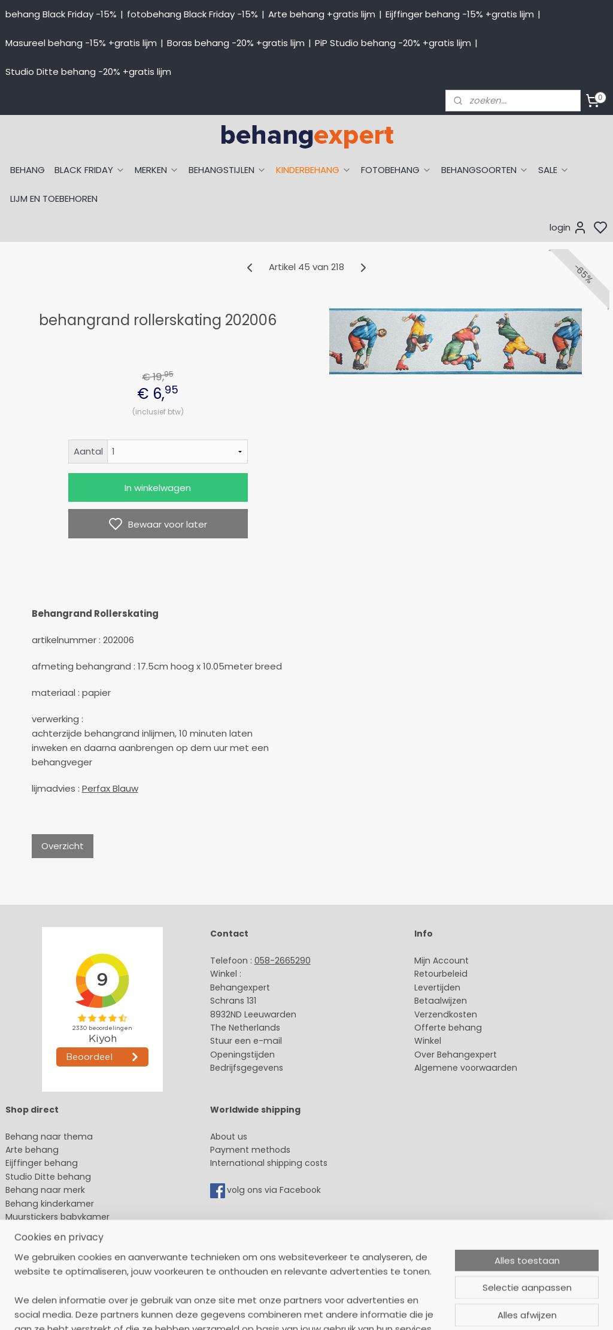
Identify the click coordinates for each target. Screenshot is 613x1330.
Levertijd (432, 987)
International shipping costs (268, 1163)
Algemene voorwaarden (465, 1068)
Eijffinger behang (41, 1163)
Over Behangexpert (455, 1055)
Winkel (427, 1041)
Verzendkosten (445, 1014)
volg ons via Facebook (275, 1190)
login (568, 227)
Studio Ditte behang (48, 1177)
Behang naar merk (45, 1190)
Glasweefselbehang (47, 1230)
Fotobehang (31, 1244)
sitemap (394, 1308)
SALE (553, 169)
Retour (428, 974)
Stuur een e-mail (247, 1041)
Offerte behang (448, 1028)
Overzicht (62, 846)
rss (419, 1308)
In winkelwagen (158, 487)
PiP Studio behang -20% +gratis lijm (393, 43)
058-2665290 (282, 961)
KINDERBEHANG (313, 169)
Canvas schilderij (41, 1257)
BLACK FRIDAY (89, 169)
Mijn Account (441, 961)
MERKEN (157, 169)
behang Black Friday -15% (61, 14)
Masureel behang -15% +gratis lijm (81, 43)
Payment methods (250, 1150)
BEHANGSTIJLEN (227, 169)
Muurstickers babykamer (57, 1217)
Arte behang (32, 1150)
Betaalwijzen (440, 1001)
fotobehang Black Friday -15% (192, 14)
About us (228, 1137)
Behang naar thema (49, 1137)
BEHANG (27, 169)
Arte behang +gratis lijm (321, 14)
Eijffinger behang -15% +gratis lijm (460, 14)
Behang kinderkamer (49, 1204)
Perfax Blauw (110, 788)
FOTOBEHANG (396, 169)
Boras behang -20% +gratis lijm (236, 43)
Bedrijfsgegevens (246, 1068)
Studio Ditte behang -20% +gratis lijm (88, 71)
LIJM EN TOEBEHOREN (54, 198)
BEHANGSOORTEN (485, 169)
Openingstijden (242, 1055)
